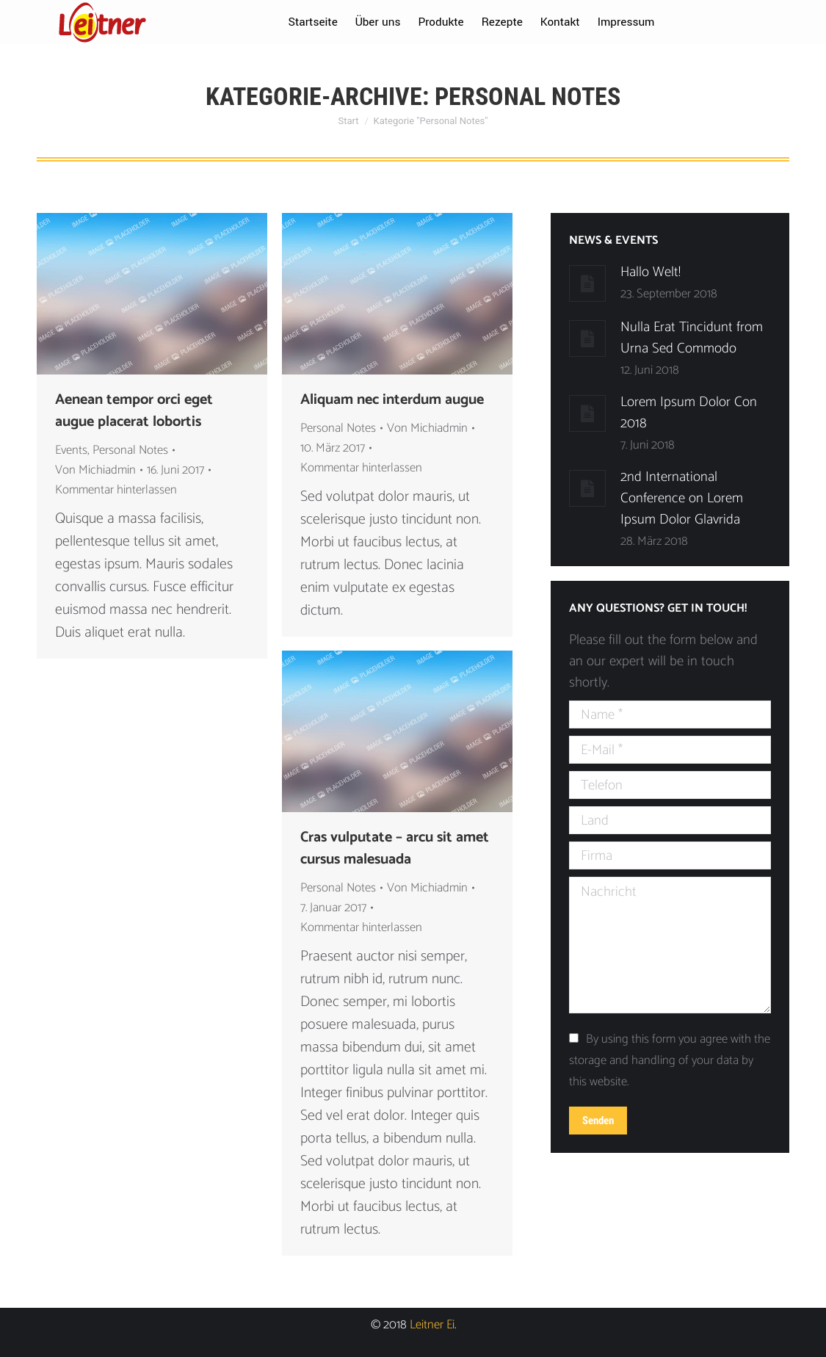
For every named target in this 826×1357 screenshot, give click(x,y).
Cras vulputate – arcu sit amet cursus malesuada (394, 849)
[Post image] (587, 283)
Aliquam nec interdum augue (392, 400)
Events (71, 450)
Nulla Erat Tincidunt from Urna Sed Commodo (691, 337)
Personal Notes (130, 450)
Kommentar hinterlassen (116, 490)
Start (348, 120)
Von (95, 470)
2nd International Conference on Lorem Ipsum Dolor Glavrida (681, 498)
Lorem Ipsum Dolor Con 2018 (688, 412)
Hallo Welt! (650, 272)
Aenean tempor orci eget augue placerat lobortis (134, 411)
